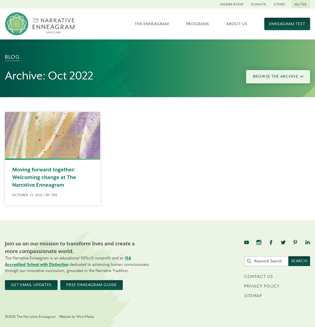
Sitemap (253, 296)
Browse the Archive (278, 76)
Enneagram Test (287, 24)
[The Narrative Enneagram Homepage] (40, 23)
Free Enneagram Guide (91, 285)
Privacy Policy (262, 286)
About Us (236, 24)
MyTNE (301, 4)
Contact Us (258, 277)
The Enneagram (152, 24)
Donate (258, 4)
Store (279, 4)
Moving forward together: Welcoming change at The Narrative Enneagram (44, 177)
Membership (232, 4)
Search (299, 261)
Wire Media (85, 317)
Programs (197, 24)
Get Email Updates (31, 285)
